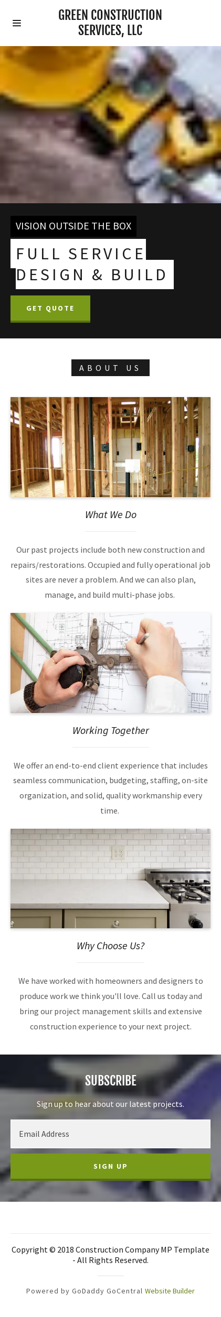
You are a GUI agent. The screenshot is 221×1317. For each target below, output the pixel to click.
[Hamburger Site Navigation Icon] (25, 23)
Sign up (110, 1166)
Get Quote (50, 308)
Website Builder (170, 1291)
